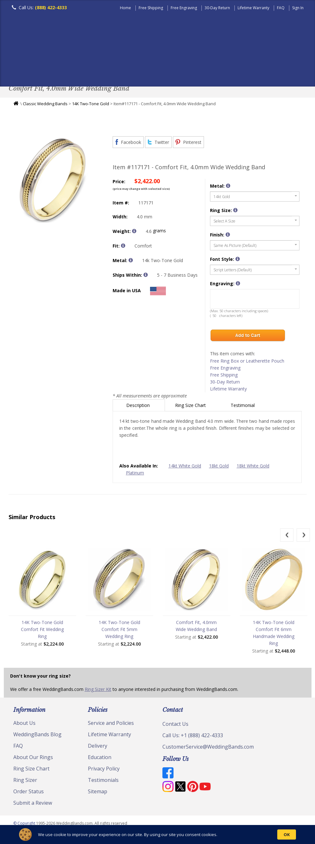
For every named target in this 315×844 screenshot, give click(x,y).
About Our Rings (33, 758)
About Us (24, 724)
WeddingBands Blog (37, 735)
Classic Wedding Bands (45, 105)
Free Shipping (151, 7)
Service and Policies (111, 724)
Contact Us (175, 725)
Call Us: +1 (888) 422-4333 (192, 736)
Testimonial (243, 407)
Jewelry (262, 71)
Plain (108, 71)
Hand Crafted (225, 71)
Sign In (298, 7)
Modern (186, 71)
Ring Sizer (25, 781)
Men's (21, 71)
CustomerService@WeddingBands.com (208, 748)
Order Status (28, 792)
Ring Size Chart (191, 407)
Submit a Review (32, 804)
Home (125, 7)
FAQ (281, 7)
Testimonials (103, 781)
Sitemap (97, 792)
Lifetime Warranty (253, 7)
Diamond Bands (146, 71)
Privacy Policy (104, 770)
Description (138, 407)
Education (99, 758)
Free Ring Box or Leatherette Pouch (247, 362)
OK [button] (287, 834)
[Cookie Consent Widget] (157, 834)
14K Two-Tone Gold (90, 105)
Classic (82, 71)
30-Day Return (217, 7)
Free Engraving (184, 7)
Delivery (97, 747)
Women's (51, 71)
